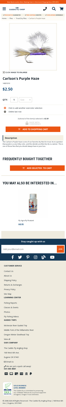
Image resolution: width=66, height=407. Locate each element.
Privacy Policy (9, 289)
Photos (7, 312)
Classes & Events (11, 307)
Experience (54, 15)
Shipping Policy (10, 280)
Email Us (9, 361)
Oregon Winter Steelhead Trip (16, 334)
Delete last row (14, 111)
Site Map (7, 294)
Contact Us (8, 271)
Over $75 (33, 15)
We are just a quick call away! (17, 367)
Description (11, 138)
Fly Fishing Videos (11, 316)
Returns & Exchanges (13, 285)
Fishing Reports (10, 303)
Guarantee (12, 15)
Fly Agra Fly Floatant (26, 220)
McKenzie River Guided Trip (15, 325)
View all (7, 339)
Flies (11, 18)
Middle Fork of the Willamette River (19, 330)
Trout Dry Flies (21, 18)
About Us (8, 275)
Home (4, 18)
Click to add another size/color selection (25, 108)
